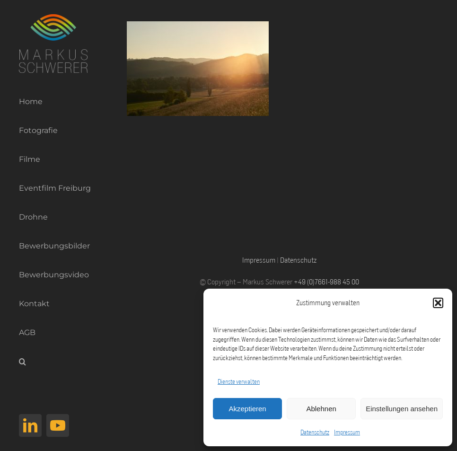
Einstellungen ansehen (402, 409)
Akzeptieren (247, 409)
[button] (438, 303)
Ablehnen (321, 409)
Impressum (347, 432)
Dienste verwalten (239, 381)
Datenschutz (314, 432)
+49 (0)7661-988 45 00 (326, 281)
